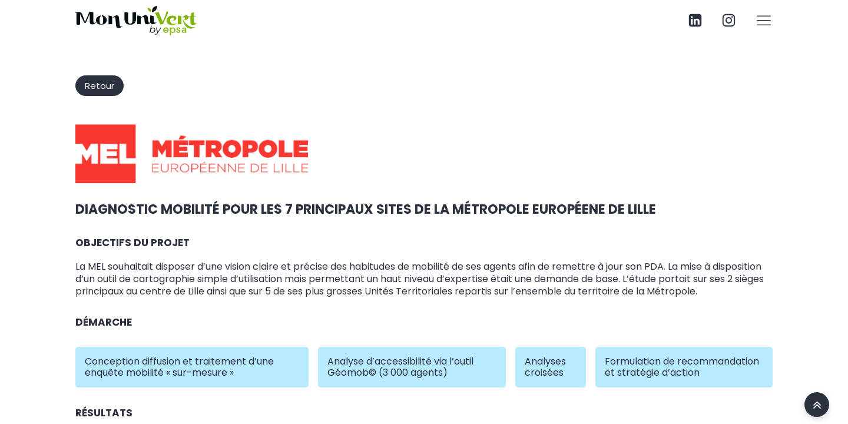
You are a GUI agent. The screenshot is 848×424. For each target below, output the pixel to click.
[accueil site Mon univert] (816, 404)
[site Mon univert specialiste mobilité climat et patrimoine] (136, 20)
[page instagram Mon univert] (728, 20)
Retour (99, 86)
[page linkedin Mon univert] (695, 20)
